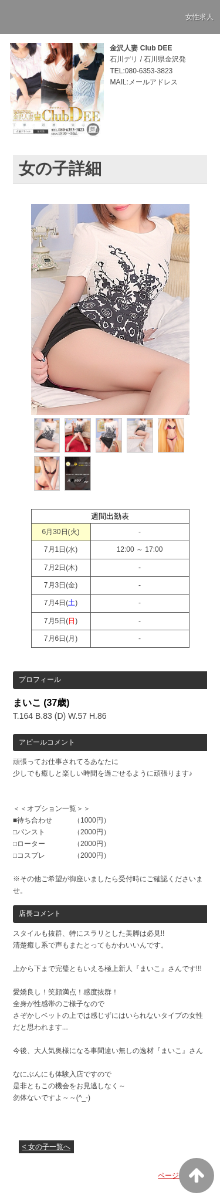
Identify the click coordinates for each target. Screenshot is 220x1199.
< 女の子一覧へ (46, 1147)
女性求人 (199, 17)
